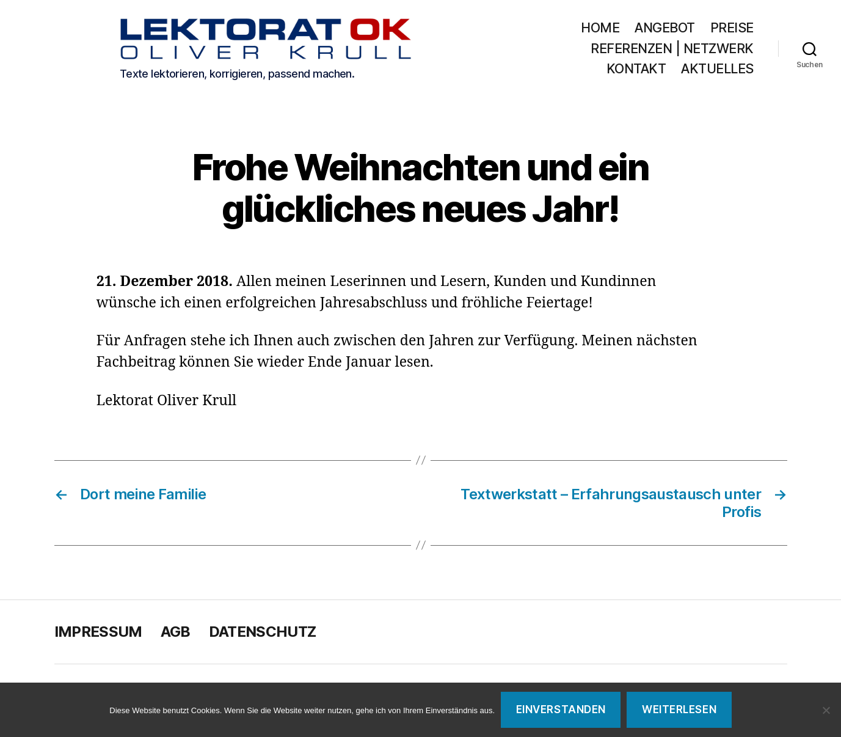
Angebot (665, 28)
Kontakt (636, 70)
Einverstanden (561, 709)
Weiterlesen (679, 709)
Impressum (98, 633)
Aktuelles (717, 70)
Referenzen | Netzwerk (672, 49)
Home (600, 28)
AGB (176, 633)
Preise (732, 28)
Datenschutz (262, 633)
